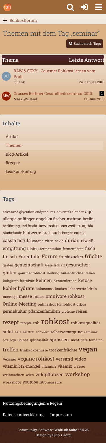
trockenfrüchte (63, 350)
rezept (11, 322)
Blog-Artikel (17, 154)
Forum (50, 256)
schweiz (42, 332)
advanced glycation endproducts (29, 211)
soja (13, 340)
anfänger (26, 218)
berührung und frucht (20, 225)
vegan (88, 349)
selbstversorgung (66, 331)
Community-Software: (53, 429)
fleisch (10, 256)
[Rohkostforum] (7, 7)
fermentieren (73, 248)
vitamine (49, 366)
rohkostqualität (85, 322)
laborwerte (77, 288)
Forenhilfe (29, 256)
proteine (68, 311)
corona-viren (42, 240)
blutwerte (32, 232)
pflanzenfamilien (44, 311)
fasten (33, 248)
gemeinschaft (29, 265)
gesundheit (78, 265)
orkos (81, 304)
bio (90, 225)
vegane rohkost (36, 358)
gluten (10, 272)
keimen (44, 280)
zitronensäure (50, 382)
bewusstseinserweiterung (62, 225)
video (80, 359)
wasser (79, 366)
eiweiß (87, 240)
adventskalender (70, 211)
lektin (92, 288)
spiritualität (38, 340)
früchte (93, 256)
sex (5, 340)
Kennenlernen (65, 280)
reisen (81, 311)
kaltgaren (11, 280)
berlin (88, 218)
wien (30, 374)
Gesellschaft (55, 265)
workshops (12, 382)
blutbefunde (12, 232)
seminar (91, 332)
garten (8, 265)
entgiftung (14, 248)
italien (90, 273)
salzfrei (28, 332)
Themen (13, 145)
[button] (98, 7)
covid (59, 240)
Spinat (23, 340)
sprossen (59, 339)
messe (25, 296)
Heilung (53, 273)
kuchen (61, 288)
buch (56, 232)
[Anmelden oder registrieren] (84, 7)
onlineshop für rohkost (56, 304)
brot (46, 232)
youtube (30, 382)
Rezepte (13, 162)
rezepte (26, 323)
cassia (80, 232)
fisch (90, 248)
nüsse (38, 296)
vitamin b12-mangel (21, 366)
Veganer (9, 359)
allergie (9, 218)
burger (67, 232)
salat (8, 331)
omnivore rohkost (65, 296)
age (88, 211)
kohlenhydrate (18, 288)
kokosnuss (44, 288)
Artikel (12, 136)
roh (36, 322)
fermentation (50, 248)
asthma (74, 218)
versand (64, 359)
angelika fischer (51, 218)
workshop (77, 374)
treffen (11, 349)
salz (18, 332)
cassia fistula (17, 240)
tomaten (96, 340)
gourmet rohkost (31, 273)
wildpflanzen (49, 374)
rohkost (55, 321)
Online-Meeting (19, 304)
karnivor (27, 280)
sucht (74, 340)
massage (10, 296)
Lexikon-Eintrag (21, 171)
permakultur (15, 311)
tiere (84, 340)
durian (72, 240)
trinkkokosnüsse (34, 350)
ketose (85, 280)
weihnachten (13, 374)
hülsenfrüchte (72, 273)
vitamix (65, 366)
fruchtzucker (71, 256)
